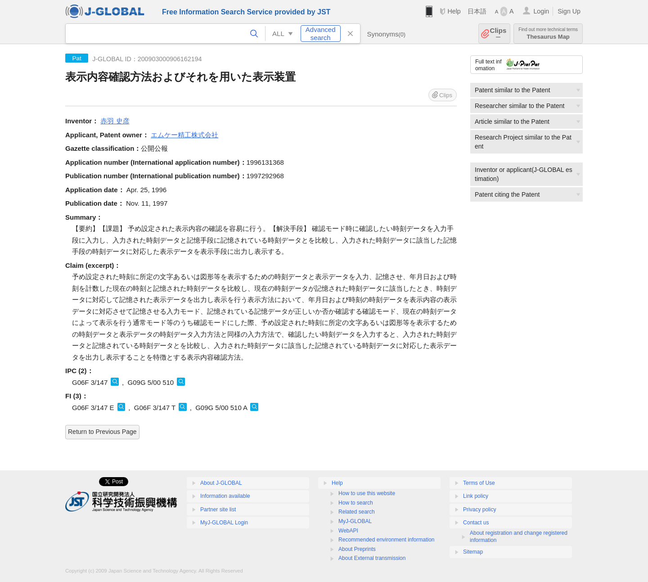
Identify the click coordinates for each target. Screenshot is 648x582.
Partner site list (218, 509)
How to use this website (366, 493)
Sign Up (569, 11)
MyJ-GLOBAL (355, 521)
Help (453, 11)
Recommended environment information (386, 540)
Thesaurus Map (548, 33)
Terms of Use (479, 483)
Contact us (476, 522)
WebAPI (348, 531)
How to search (355, 503)
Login (541, 11)
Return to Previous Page (102, 431)
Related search (356, 512)
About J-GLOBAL (221, 483)
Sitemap (473, 552)
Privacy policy (479, 509)
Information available (225, 496)
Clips (498, 34)
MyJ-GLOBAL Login (224, 522)
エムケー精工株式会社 (184, 135)
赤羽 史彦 (114, 121)
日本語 (477, 11)
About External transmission (371, 558)
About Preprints (357, 549)
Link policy (475, 496)
